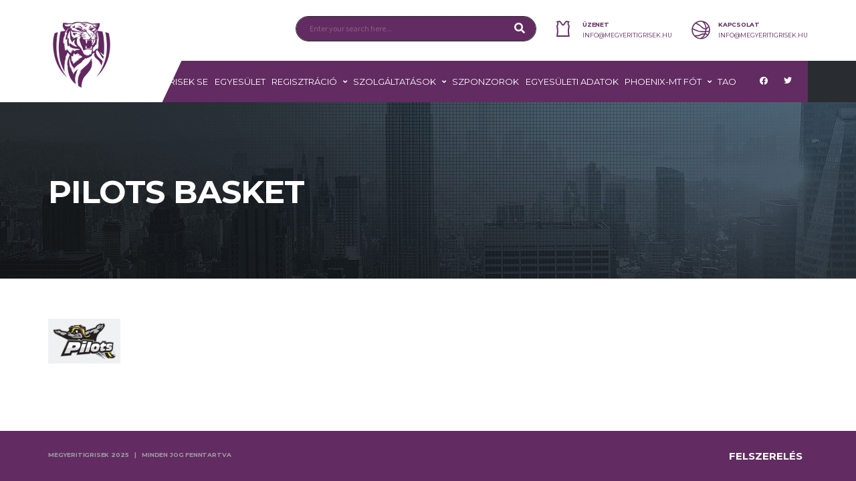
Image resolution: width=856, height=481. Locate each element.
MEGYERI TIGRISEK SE (161, 81)
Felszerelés (765, 456)
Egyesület (240, 81)
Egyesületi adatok (572, 81)
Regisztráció (304, 81)
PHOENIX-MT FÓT (663, 81)
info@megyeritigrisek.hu (627, 35)
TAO (727, 81)
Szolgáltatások (394, 81)
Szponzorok (485, 81)
